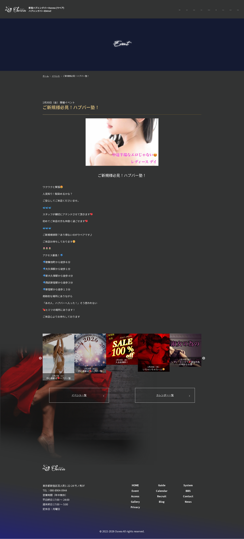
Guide (139, 9)
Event (167, 9)
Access (206, 9)
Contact (234, 9)
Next (203, 358)
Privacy (135, 507)
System (153, 9)
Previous (40, 358)
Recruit (220, 9)
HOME (127, 9)
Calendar (181, 9)
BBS (194, 9)
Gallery (135, 502)
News (188, 502)
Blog (161, 502)
